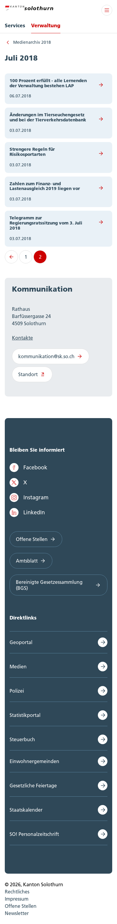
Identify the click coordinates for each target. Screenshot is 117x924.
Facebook (28, 467)
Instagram (29, 497)
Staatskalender (26, 810)
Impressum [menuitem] (16, 899)
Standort (32, 374)
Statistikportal (25, 715)
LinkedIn (27, 512)
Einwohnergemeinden (34, 761)
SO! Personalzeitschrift (34, 834)
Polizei (17, 691)
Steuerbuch (22, 739)
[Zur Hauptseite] (29, 7)
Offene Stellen (36, 539)
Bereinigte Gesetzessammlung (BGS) (58, 585)
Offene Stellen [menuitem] (21, 906)
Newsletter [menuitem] (17, 913)
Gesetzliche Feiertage (33, 786)
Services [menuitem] (15, 25)
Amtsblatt (31, 560)
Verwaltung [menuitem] (45, 25)
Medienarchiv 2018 (32, 42)
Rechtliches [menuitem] (17, 892)
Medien (18, 667)
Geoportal (21, 642)
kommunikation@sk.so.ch (50, 356)
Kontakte (22, 338)
